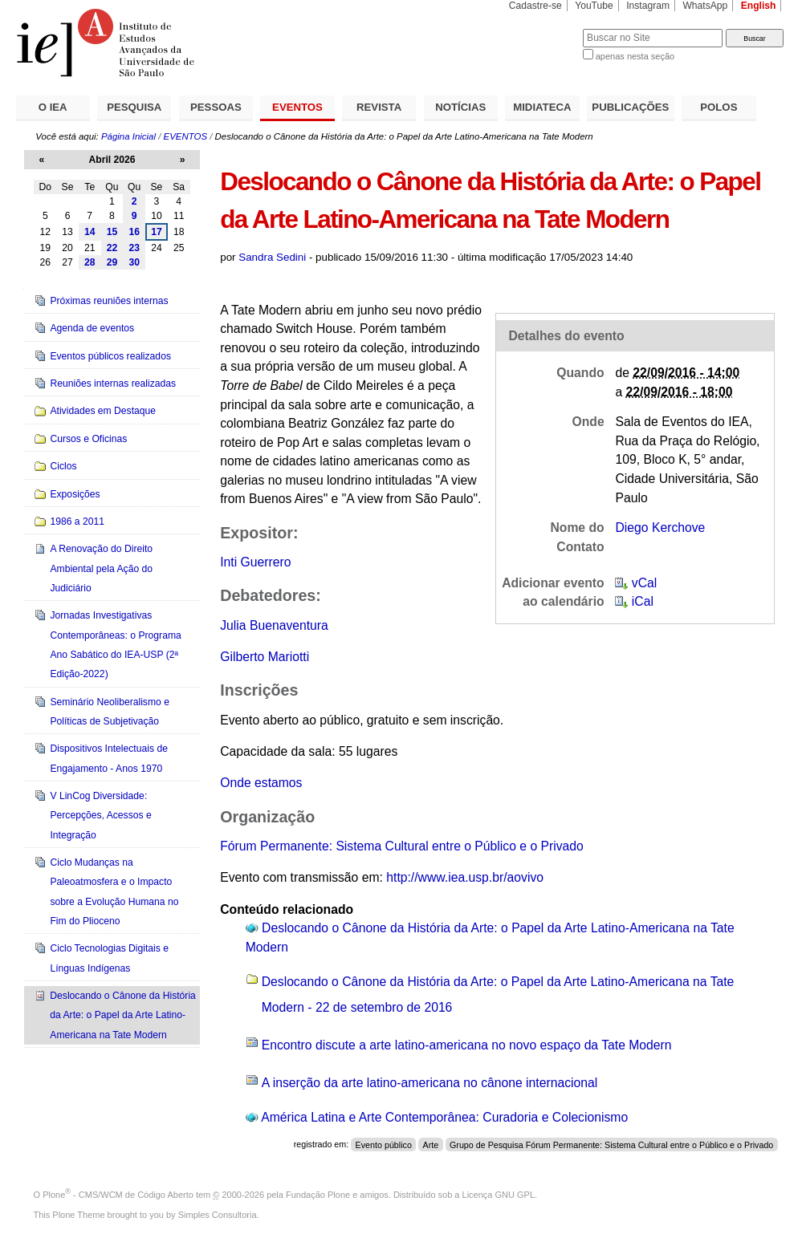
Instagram (648, 5)
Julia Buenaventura (274, 625)
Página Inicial (128, 136)
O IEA (53, 107)
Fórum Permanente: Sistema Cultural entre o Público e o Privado (402, 846)
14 (90, 231)
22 (112, 248)
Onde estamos (261, 782)
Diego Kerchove (660, 527)
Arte (431, 1144)
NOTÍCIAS (460, 107)
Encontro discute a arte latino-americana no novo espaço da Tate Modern (467, 1045)
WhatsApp (704, 5)
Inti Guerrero (255, 562)
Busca (543, 28)
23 (134, 248)
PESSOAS (216, 107)
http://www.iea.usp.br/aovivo (464, 877)
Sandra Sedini (272, 257)
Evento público (384, 1144)
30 (134, 262)
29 (112, 262)
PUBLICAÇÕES (630, 107)
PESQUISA (134, 107)
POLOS (718, 107)
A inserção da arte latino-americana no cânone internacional (430, 1083)
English (758, 5)
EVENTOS (297, 107)
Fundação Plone (318, 1194)
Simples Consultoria (217, 1215)
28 (90, 262)
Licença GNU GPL (498, 1194)
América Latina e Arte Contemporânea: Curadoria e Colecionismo (444, 1117)
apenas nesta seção (635, 56)
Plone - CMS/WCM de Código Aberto (118, 1194)
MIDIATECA (542, 107)
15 (112, 231)
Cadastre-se (535, 5)
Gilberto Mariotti (264, 657)
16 (134, 231)
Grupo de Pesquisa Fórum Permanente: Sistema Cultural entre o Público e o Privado (611, 1144)
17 (156, 231)
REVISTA (378, 107)
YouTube (594, 5)
